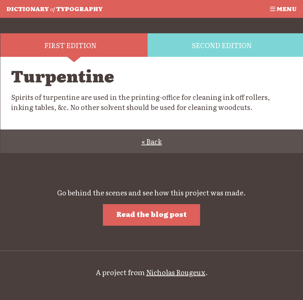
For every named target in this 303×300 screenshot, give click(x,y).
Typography (54, 8)
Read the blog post (151, 214)
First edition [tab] (70, 45)
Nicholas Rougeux (175, 272)
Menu (283, 8)
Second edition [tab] (222, 45)
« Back (152, 141)
